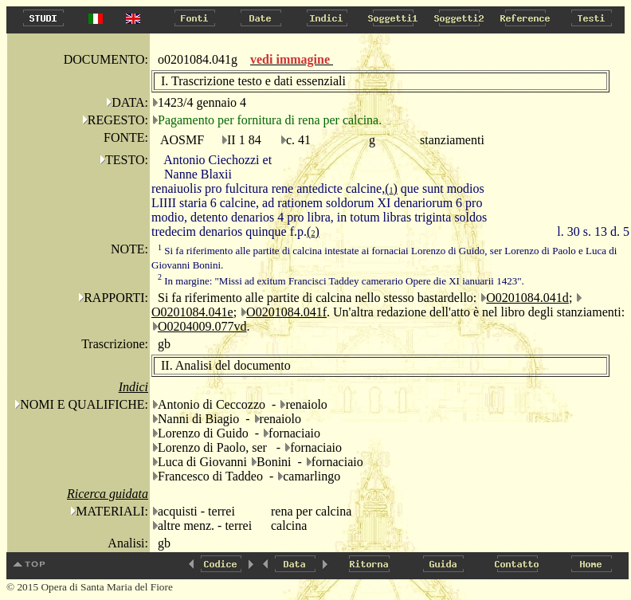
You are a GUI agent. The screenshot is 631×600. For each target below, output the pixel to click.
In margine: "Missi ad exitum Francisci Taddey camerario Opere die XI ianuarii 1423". (341, 281)
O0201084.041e (192, 312)
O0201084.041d (527, 297)
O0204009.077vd (202, 326)
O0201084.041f (286, 312)
